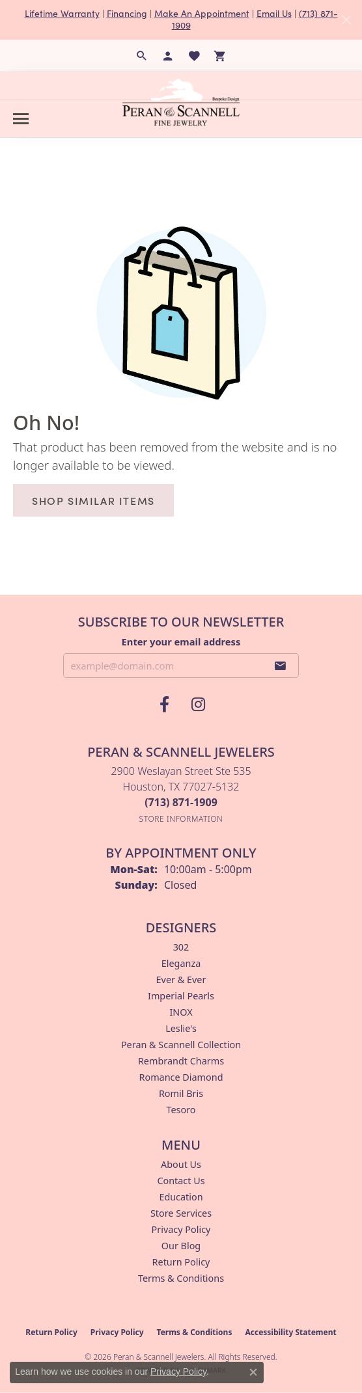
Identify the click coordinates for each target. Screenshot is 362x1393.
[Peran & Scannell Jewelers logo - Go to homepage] (181, 102)
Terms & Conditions (181, 1278)
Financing (127, 13)
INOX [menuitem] (180, 1012)
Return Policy (181, 1262)
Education (180, 1197)
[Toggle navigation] (21, 118)
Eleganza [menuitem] (181, 963)
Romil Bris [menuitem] (181, 1093)
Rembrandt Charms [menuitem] (181, 1061)
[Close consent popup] (253, 1372)
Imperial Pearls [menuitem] (181, 996)
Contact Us (180, 1180)
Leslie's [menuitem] (181, 1028)
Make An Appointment (201, 13)
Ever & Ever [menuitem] (181, 979)
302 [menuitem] (181, 947)
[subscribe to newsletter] (280, 665)
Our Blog (181, 1245)
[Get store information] (181, 818)
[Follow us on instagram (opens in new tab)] (198, 704)
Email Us (274, 13)
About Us (181, 1164)
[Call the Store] (181, 802)
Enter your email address (181, 641)
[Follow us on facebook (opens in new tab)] (164, 704)
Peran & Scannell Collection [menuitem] (181, 1044)
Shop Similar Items (93, 500)
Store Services (181, 1213)
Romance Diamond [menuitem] (181, 1077)
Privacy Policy (181, 1229)
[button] (141, 56)
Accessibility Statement (290, 1332)
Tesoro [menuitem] (180, 1109)
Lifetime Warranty (62, 13)
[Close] (346, 20)
